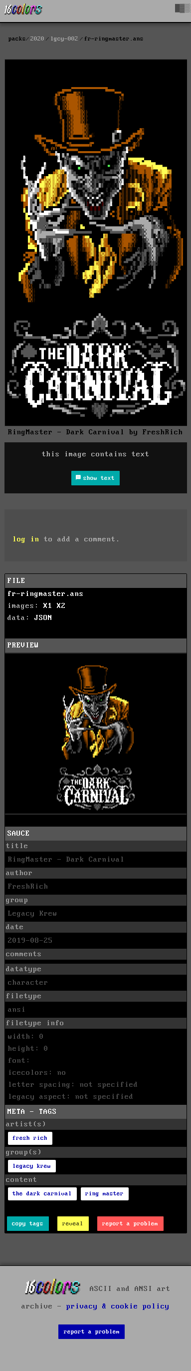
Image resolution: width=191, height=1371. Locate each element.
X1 (47, 606)
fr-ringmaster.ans (45, 594)
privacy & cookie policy (118, 1306)
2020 (37, 39)
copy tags (27, 1223)
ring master (104, 1193)
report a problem (130, 1223)
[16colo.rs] (23, 11)
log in (25, 539)
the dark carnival (42, 1193)
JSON (43, 618)
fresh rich (29, 1138)
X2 (61, 606)
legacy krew (31, 1166)
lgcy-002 (64, 39)
